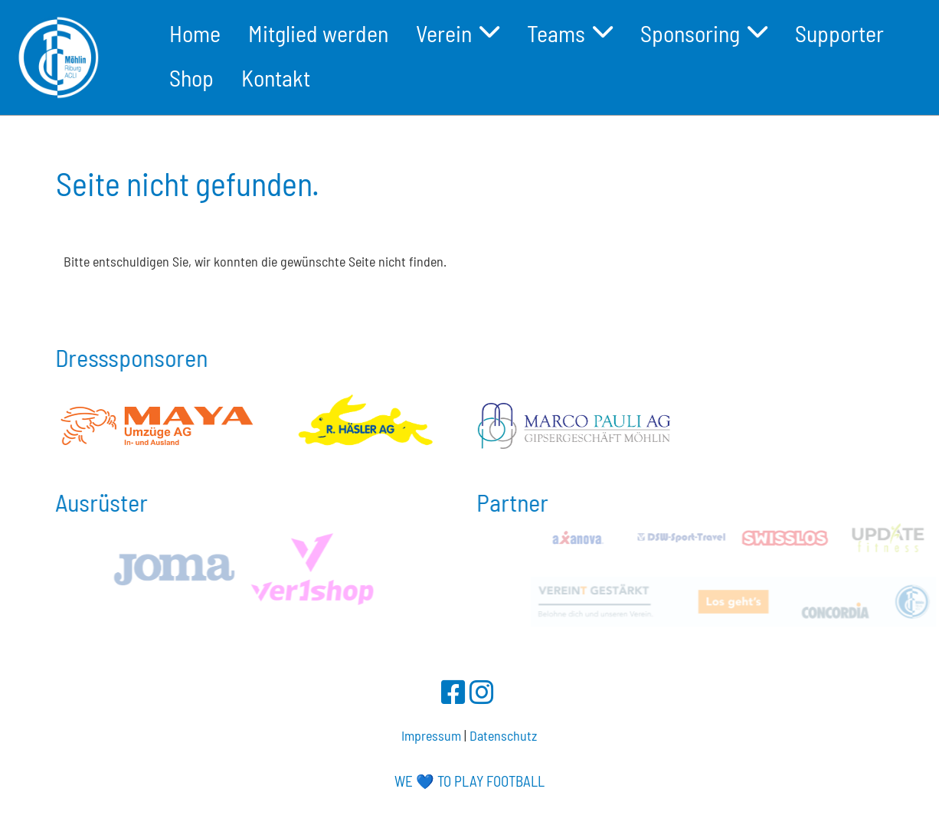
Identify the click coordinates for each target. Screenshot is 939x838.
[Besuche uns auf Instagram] (482, 691)
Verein (457, 33)
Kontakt (275, 77)
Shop (191, 77)
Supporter (839, 33)
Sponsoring (703, 33)
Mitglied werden (318, 33)
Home (195, 33)
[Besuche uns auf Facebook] (453, 691)
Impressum (431, 735)
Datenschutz (503, 735)
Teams (570, 33)
